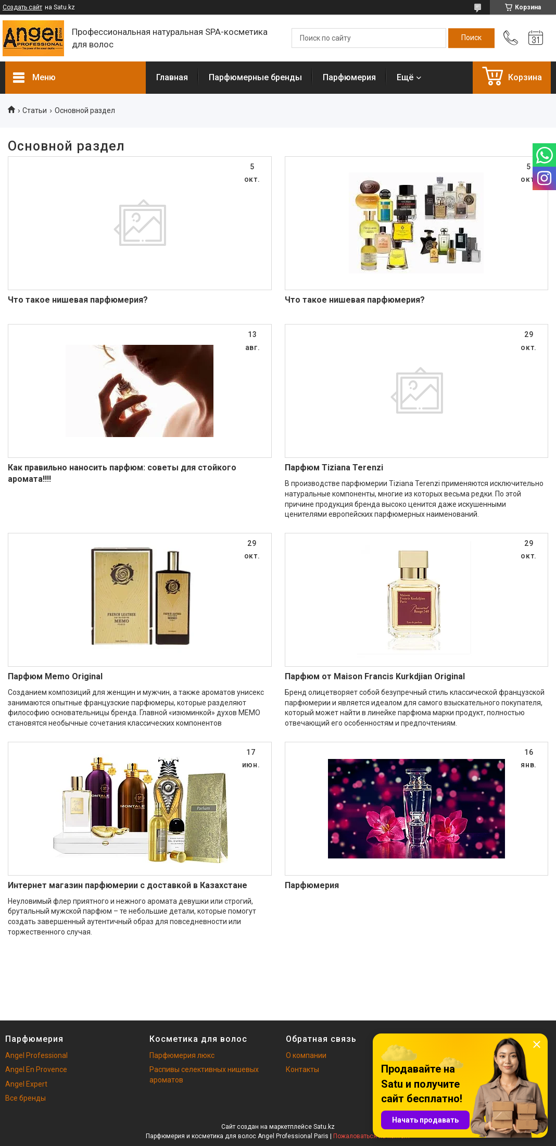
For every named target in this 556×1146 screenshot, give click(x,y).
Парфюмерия (349, 77)
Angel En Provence (36, 1069)
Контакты (302, 1069)
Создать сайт (22, 7)
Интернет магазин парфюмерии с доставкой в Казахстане (127, 885)
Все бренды (25, 1098)
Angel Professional (36, 1055)
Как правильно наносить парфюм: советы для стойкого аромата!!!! (122, 473)
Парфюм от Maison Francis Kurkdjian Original (375, 676)
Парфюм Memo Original (55, 676)
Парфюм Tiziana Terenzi (334, 467)
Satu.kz (324, 1126)
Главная (172, 77)
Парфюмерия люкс (181, 1055)
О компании (306, 1055)
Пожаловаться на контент (371, 1136)
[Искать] (471, 38)
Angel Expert (26, 1084)
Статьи (34, 110)
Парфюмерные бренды (255, 77)
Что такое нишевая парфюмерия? (78, 300)
